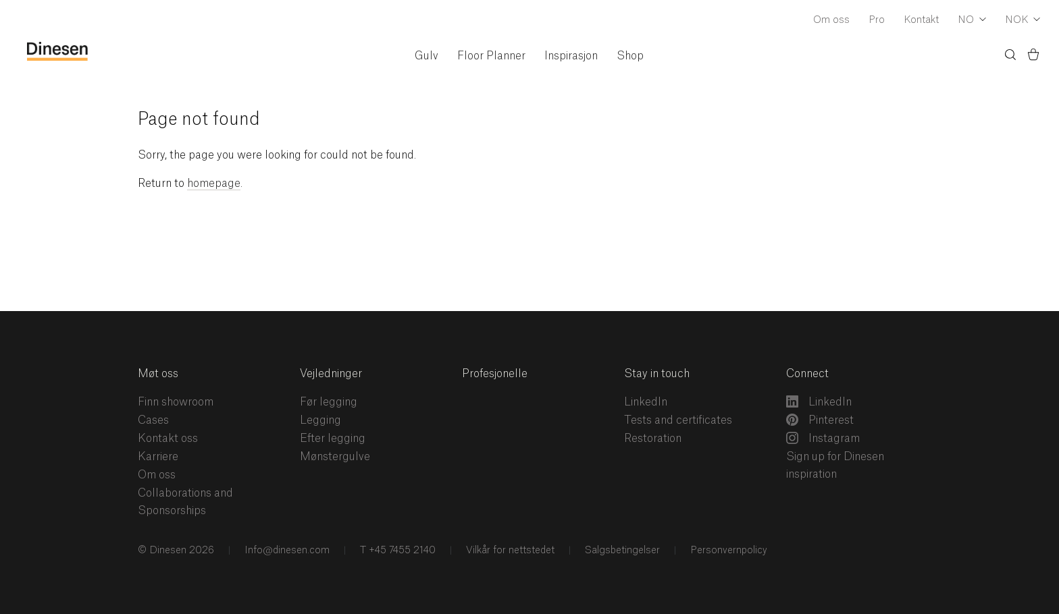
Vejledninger (331, 373)
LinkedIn (645, 402)
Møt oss (158, 373)
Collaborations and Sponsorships (185, 502)
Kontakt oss (168, 438)
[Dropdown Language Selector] (972, 21)
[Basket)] (1033, 56)
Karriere (158, 456)
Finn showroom (175, 402)
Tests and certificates (678, 420)
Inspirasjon (571, 56)
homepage (213, 183)
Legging (320, 420)
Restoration (652, 438)
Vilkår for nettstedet (508, 550)
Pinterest (820, 420)
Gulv (426, 56)
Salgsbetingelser (621, 550)
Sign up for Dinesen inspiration (835, 465)
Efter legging (332, 438)
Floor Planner (491, 56)
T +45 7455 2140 (396, 550)
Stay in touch (657, 373)
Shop (630, 56)
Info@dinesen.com (286, 550)
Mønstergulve (335, 456)
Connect (807, 373)
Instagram (823, 438)
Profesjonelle (494, 373)
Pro (877, 20)
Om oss (831, 20)
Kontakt (921, 20)
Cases (153, 420)
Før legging (328, 402)
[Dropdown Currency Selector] (1022, 21)
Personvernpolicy (727, 550)
